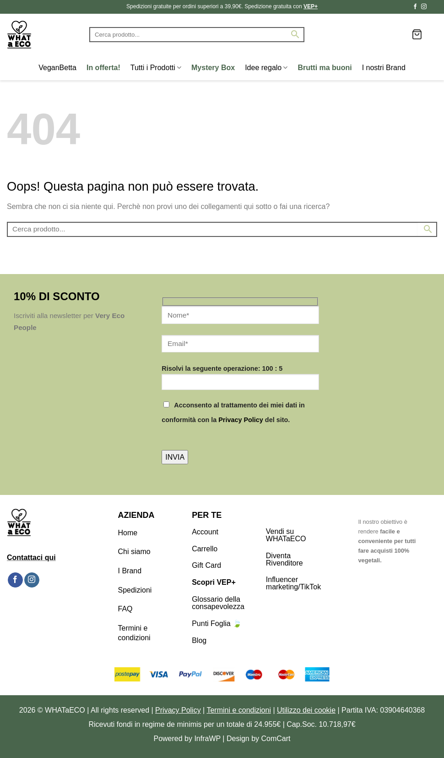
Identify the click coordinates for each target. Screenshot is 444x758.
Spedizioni (135, 590)
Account (205, 532)
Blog (199, 640)
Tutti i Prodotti (155, 67)
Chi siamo (134, 551)
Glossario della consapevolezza (218, 602)
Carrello (204, 549)
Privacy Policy (240, 419)
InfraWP (207, 738)
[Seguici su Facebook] (415, 7)
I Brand (130, 571)
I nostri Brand (384, 67)
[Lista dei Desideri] (401, 34)
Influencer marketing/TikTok (293, 583)
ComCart (276, 738)
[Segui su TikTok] (432, 7)
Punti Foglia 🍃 (217, 623)
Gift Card (206, 565)
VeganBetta (57, 67)
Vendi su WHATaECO (286, 535)
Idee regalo (266, 67)
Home (128, 533)
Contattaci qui (31, 557)
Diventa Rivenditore (284, 559)
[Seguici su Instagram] (424, 7)
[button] (417, 34)
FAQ (125, 609)
